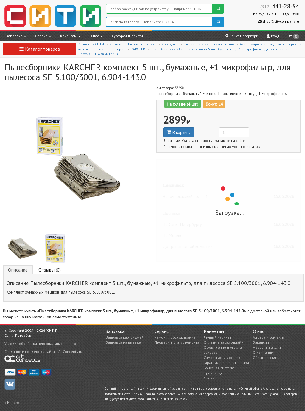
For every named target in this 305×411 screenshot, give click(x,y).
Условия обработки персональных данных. (40, 343)
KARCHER (138, 49)
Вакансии (261, 342)
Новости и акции (267, 347)
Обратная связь (266, 357)
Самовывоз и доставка (223, 357)
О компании (263, 352)
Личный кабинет (217, 337)
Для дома (170, 44)
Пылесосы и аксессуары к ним (209, 44)
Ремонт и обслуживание (175, 337)
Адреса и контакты (268, 337)
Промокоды (213, 373)
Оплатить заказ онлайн (223, 342)
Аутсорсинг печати (127, 36)
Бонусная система (219, 368)
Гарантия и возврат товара (226, 362)
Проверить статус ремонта (177, 342)
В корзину (179, 132)
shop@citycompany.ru (278, 21)
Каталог (116, 44)
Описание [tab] (18, 270)
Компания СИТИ (91, 44)
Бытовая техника (142, 44)
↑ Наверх (12, 402)
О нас (96, 36)
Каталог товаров (39, 49)
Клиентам (70, 36)
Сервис (43, 36)
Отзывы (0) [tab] (49, 270)
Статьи (209, 378)
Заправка (16, 36)
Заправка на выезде (123, 342)
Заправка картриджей (125, 337)
